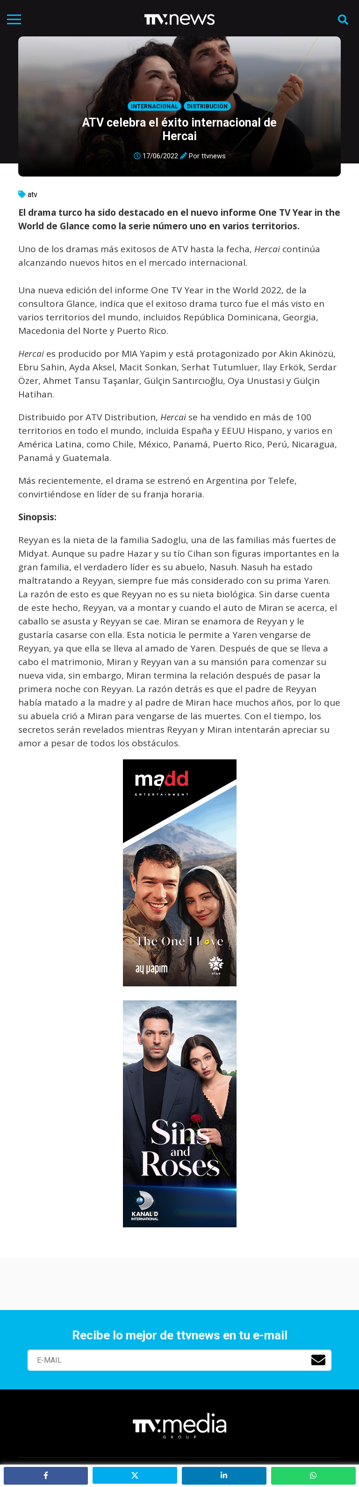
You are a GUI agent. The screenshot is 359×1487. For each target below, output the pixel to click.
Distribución (207, 106)
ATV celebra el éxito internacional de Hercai (179, 129)
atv (32, 194)
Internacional (154, 106)
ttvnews (213, 156)
